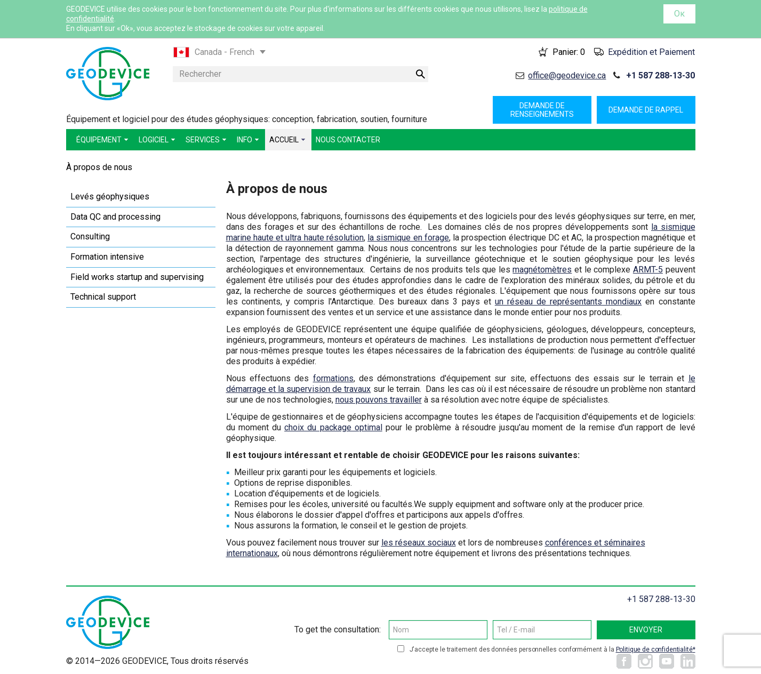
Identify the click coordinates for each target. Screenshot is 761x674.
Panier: (568, 52)
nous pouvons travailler (378, 400)
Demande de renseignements (542, 109)
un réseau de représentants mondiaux (568, 301)
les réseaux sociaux (418, 542)
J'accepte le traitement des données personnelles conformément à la (552, 649)
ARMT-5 (648, 269)
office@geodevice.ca (567, 75)
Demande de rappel (645, 110)
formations (333, 378)
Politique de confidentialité (654, 649)
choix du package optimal (333, 427)
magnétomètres (542, 269)
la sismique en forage (408, 237)
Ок (679, 14)
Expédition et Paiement (651, 52)
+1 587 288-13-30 (660, 75)
